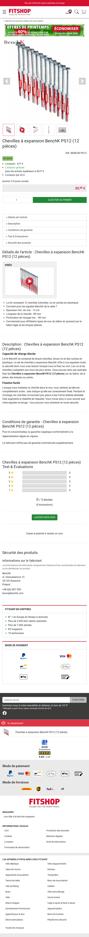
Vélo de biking (12, 886)
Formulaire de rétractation (17, 847)
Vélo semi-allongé (55, 891)
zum (19, 816)
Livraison (8, 842)
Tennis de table (12, 880)
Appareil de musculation (17, 875)
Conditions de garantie (20, 230)
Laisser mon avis (44, 517)
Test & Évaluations (18, 236)
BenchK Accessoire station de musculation (24, 21)
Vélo (7, 897)
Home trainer (53, 897)
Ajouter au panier (59, 199)
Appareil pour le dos (14, 914)
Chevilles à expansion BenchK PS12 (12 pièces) (41, 732)
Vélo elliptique (12, 863)
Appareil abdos (54, 908)
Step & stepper (12, 903)
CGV (6, 830)
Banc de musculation (57, 880)
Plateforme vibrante (57, 919)
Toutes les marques (14, 928)
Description (14, 223)
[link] (23, 656)
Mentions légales (54, 836)
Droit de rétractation (56, 842)
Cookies (8, 836)
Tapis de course (12, 869)
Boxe (7, 891)
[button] (6, 81)
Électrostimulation (14, 919)
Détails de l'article (17, 217)
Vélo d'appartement (56, 863)
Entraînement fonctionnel (17, 908)
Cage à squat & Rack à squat (61, 903)
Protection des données (57, 830)
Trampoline (52, 875)
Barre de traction (55, 914)
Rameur (51, 869)
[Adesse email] (36, 700)
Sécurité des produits (19, 242)
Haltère (50, 886)
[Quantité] (17, 200)
